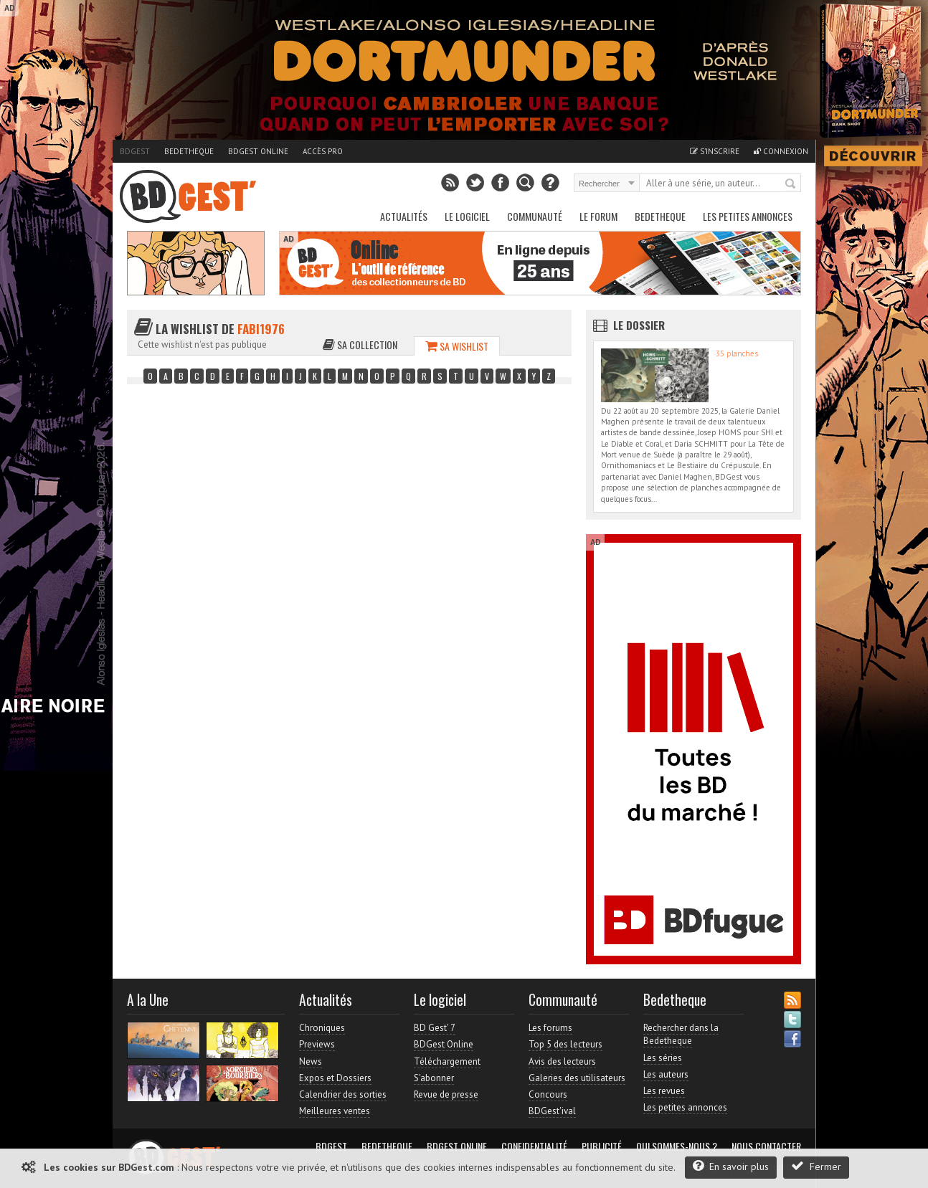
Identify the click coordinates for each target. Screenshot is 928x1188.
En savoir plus (731, 1166)
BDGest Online (258, 151)
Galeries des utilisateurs (577, 1078)
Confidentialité (534, 1146)
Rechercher (791, 184)
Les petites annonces (747, 216)
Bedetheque (189, 151)
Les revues (664, 1091)
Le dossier (639, 325)
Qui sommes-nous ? (676, 1146)
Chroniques (322, 1028)
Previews (317, 1044)
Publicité (602, 1146)
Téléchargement (447, 1061)
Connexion (781, 151)
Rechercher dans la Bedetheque (681, 1034)
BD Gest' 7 (434, 1028)
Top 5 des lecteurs (565, 1044)
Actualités (403, 216)
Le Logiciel (467, 216)
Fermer (816, 1166)
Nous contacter (766, 1146)
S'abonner (434, 1078)
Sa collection (360, 344)
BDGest (135, 151)
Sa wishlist (456, 345)
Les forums (550, 1028)
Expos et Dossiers (335, 1078)
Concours (548, 1094)
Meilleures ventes (334, 1111)
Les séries (662, 1058)
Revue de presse (446, 1094)
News (310, 1061)
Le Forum (598, 216)
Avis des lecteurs (562, 1061)
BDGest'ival (552, 1111)
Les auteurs (665, 1074)
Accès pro (323, 151)
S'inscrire (714, 151)
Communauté (534, 216)
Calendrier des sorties (343, 1094)
